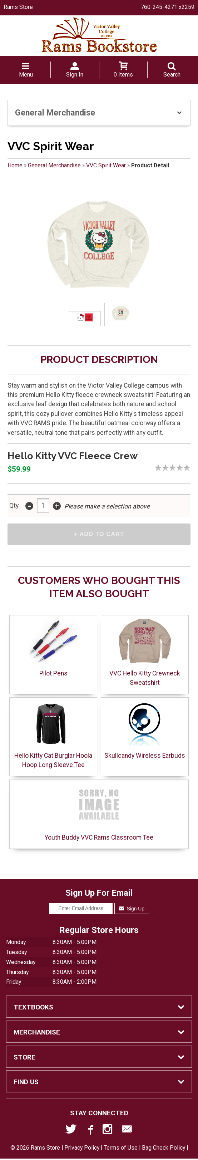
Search (171, 74)
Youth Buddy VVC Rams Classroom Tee (99, 813)
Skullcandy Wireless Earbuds (144, 731)
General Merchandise (54, 165)
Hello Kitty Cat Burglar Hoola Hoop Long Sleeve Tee (53, 736)
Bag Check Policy (163, 1149)
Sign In (74, 74)
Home (15, 165)
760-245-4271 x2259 (167, 7)
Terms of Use (121, 1149)
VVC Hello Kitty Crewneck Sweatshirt (144, 653)
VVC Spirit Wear (106, 165)
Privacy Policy (81, 1149)
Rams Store (18, 7)
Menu (26, 74)
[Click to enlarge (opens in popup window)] (84, 318)
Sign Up (131, 910)
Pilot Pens (53, 649)
